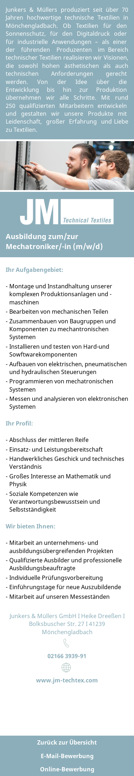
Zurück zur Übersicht (67, 742)
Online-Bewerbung (67, 769)
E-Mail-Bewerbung (67, 756)
